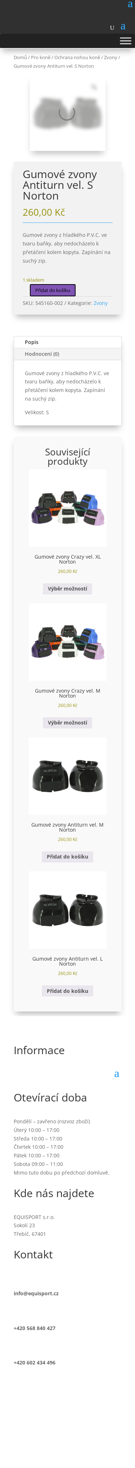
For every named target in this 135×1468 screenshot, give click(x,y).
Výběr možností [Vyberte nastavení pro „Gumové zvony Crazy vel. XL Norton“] (67, 588)
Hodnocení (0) (42, 353)
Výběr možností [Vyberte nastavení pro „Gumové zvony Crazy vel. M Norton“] (67, 722)
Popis (32, 342)
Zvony (101, 303)
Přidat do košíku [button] (67, 856)
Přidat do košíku (52, 290)
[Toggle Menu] (125, 40)
